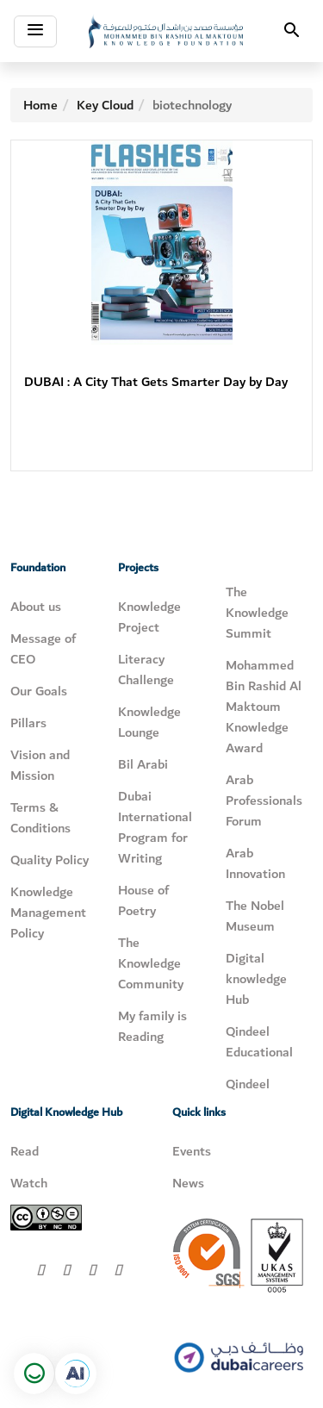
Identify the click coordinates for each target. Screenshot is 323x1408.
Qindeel (248, 1084)
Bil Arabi (143, 764)
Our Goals (38, 691)
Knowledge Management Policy (48, 912)
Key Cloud (105, 105)
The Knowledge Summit (257, 613)
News (188, 1183)
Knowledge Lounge (149, 722)
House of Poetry (143, 900)
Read (24, 1151)
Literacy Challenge (146, 669)
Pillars (28, 723)
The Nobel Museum (255, 916)
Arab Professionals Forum (264, 800)
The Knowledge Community (150, 963)
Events (191, 1151)
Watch (28, 1183)
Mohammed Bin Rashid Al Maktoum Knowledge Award (263, 706)
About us (35, 606)
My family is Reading (152, 1026)
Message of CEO (43, 648)
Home (40, 105)
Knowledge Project (149, 617)
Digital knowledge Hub (256, 979)
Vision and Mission (40, 765)
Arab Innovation (255, 863)
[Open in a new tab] (75, 1373)
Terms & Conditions (40, 817)
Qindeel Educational (259, 1041)
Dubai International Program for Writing (155, 827)
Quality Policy (49, 860)
